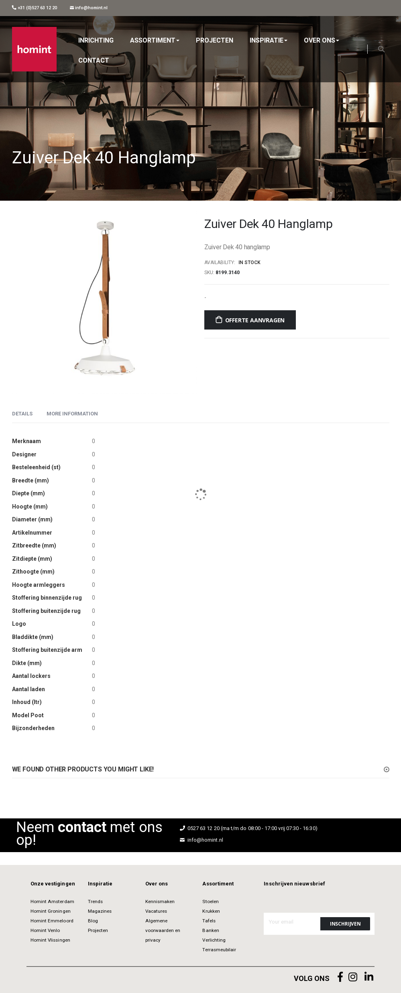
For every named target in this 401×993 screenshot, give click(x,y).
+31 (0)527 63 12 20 (34, 7)
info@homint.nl (89, 7)
